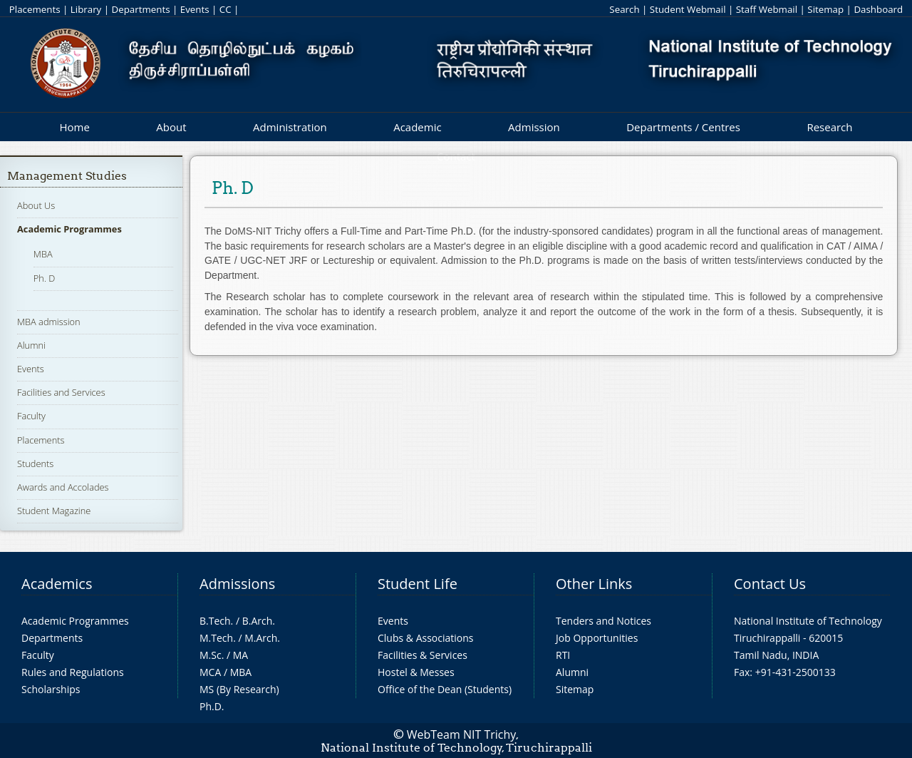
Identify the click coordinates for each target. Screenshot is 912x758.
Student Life (417, 583)
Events (194, 9)
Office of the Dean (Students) (445, 689)
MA (240, 655)
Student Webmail (688, 9)
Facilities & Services (422, 655)
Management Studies (67, 176)
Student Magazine (53, 510)
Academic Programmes (69, 228)
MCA (210, 672)
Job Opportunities (597, 638)
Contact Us (770, 583)
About (171, 127)
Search (624, 9)
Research (829, 127)
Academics (56, 583)
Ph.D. (212, 706)
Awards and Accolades (63, 487)
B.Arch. (258, 621)
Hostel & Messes (416, 672)
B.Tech (215, 621)
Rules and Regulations (72, 672)
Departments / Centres (683, 127)
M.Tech (216, 638)
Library (86, 9)
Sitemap (825, 9)
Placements (35, 9)
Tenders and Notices (603, 621)
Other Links (594, 583)
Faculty (31, 415)
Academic (417, 127)
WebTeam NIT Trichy (462, 734)
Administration (290, 127)
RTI (563, 655)
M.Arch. (262, 638)
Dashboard (878, 9)
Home (74, 127)
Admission (534, 127)
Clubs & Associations (426, 638)
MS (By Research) (239, 689)
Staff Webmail (766, 9)
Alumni (31, 345)
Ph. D (44, 278)
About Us (36, 205)
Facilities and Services (61, 392)
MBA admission (49, 321)
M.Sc (211, 655)
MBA (43, 253)
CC (225, 9)
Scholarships (50, 689)
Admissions (237, 583)
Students (35, 463)
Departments (141, 9)
